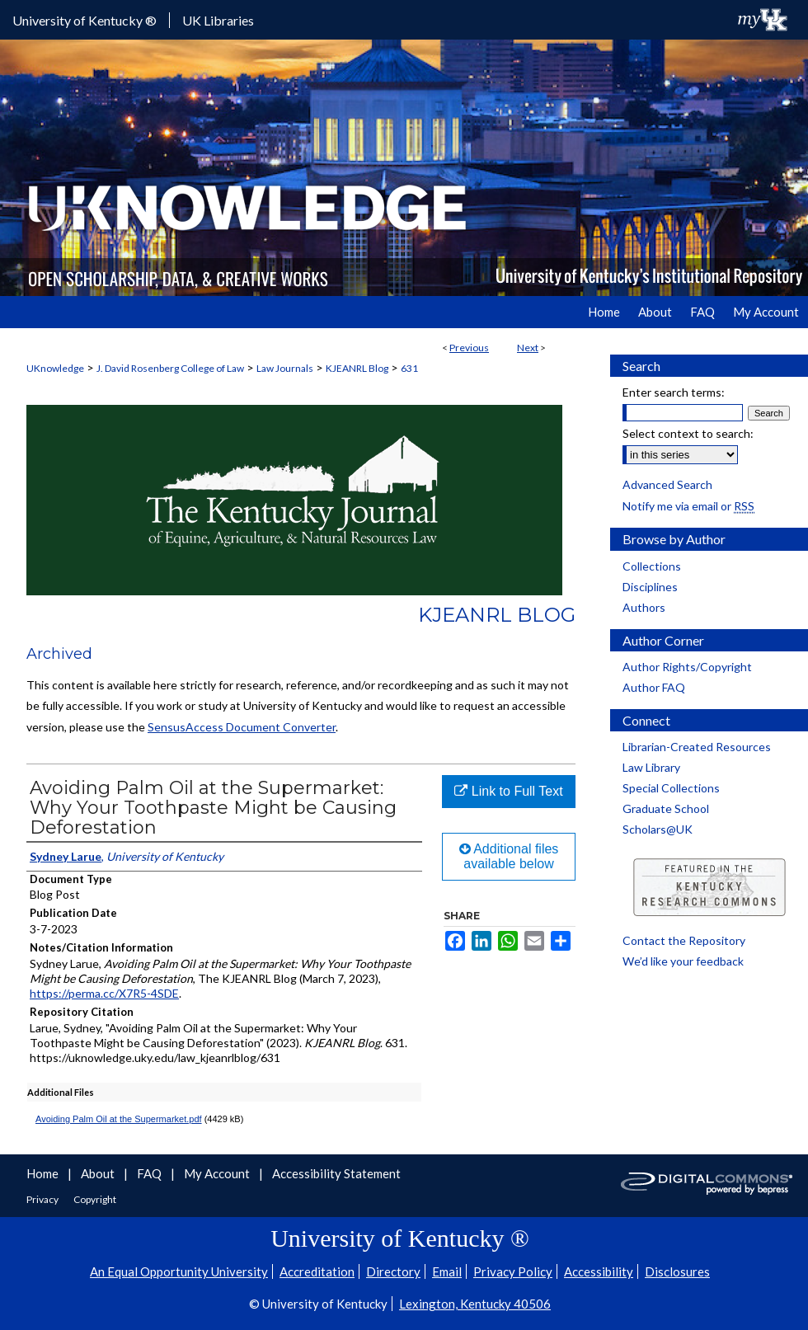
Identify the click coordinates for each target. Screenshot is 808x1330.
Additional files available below (509, 856)
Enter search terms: (673, 392)
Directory (393, 1271)
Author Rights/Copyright (687, 667)
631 (409, 368)
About (99, 1173)
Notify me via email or (688, 506)
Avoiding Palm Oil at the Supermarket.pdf (118, 1119)
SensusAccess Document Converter (242, 727)
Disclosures (677, 1271)
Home (43, 1173)
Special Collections (671, 788)
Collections (651, 566)
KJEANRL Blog (357, 368)
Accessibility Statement (336, 1173)
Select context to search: (688, 433)
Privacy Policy (512, 1271)
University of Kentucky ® (84, 20)
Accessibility (598, 1271)
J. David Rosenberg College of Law (170, 368)
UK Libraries (218, 20)
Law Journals (284, 368)
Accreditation (317, 1271)
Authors (643, 607)
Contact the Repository (683, 940)
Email (447, 1271)
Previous (469, 347)
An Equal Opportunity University (179, 1271)
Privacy (43, 1199)
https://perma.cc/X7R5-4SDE (104, 993)
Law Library (651, 767)
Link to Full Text (508, 791)
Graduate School (665, 808)
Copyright (94, 1199)
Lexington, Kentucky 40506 (475, 1303)
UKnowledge (55, 368)
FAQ (150, 1173)
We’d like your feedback (683, 961)
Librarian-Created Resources (696, 747)
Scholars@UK (657, 829)
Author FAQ (653, 687)
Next (527, 347)
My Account (218, 1173)
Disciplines (650, 587)
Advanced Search (667, 484)
